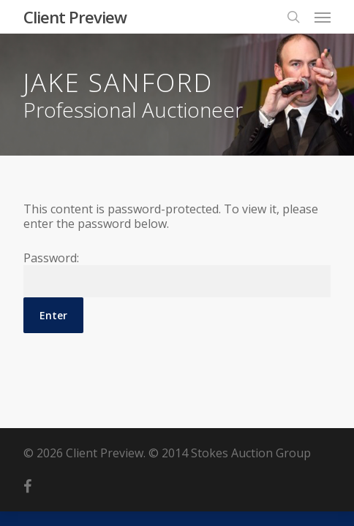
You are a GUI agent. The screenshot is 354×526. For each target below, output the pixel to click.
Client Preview (75, 17)
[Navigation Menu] (323, 16)
